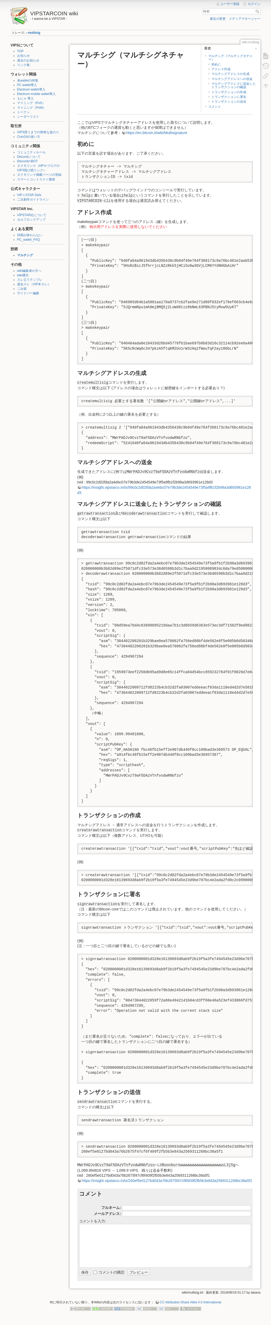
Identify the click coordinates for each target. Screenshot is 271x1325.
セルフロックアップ (31, 219)
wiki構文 (23, 275)
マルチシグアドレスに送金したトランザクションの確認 (233, 85)
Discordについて (29, 157)
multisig (34, 33)
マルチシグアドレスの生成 (230, 74)
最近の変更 (218, 19)
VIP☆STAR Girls (29, 195)
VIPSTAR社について (32, 215)
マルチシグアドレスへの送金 (232, 79)
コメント (214, 106)
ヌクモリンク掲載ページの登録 (39, 175)
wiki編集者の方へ (29, 271)
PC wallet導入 (27, 85)
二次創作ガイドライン (33, 199)
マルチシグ (25, 255)
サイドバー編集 (28, 293)
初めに (216, 64)
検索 (257, 11)
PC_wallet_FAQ (28, 239)
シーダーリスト (28, 116)
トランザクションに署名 (228, 97)
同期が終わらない (29, 235)
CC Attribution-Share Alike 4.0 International (190, 1302)
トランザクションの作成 (228, 92)
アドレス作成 (220, 69)
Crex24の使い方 (28, 137)
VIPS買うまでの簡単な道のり (38, 132)
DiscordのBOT (27, 161)
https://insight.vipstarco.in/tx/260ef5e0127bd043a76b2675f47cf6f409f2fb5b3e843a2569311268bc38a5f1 (167, 1181)
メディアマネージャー (244, 19)
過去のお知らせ (28, 60)
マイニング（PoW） (31, 108)
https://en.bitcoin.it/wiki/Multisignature (156, 133)
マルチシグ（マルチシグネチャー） (230, 57)
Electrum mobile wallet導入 (36, 94)
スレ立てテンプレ (29, 280)
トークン (23, 112)
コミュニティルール (31, 152)
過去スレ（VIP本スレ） (34, 284)
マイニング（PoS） (31, 103)
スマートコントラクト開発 (36, 179)
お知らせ (23, 56)
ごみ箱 (22, 289)
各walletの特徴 (27, 80)
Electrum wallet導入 (31, 89)
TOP (20, 51)
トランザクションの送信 (228, 101)
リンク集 (23, 65)
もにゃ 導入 (25, 98)
